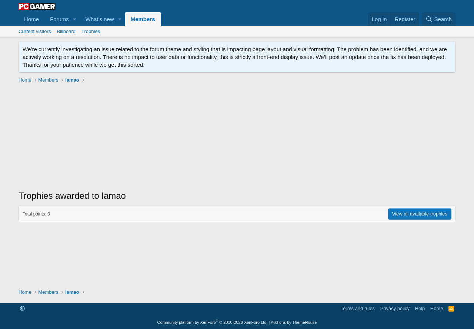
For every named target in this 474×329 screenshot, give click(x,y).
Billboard (66, 31)
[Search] (438, 19)
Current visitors (35, 31)
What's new (100, 19)
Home (31, 19)
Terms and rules (358, 308)
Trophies (90, 31)
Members (143, 19)
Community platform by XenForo (212, 322)
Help (420, 308)
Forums (59, 19)
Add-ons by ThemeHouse (294, 322)
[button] (75, 19)
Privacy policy (395, 308)
